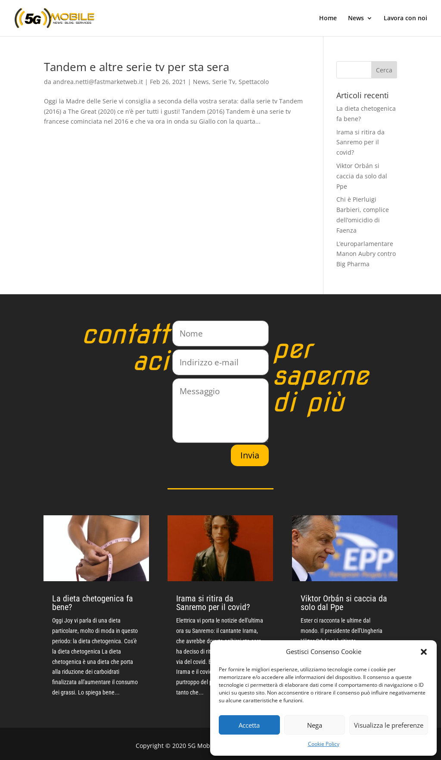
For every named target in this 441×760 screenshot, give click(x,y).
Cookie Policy (323, 744)
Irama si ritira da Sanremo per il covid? (360, 142)
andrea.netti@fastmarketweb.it (98, 82)
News (356, 18)
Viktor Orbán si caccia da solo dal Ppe (361, 176)
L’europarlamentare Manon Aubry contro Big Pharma (366, 254)
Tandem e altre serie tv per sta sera (136, 67)
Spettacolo (254, 82)
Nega (314, 725)
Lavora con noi (405, 18)
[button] (423, 652)
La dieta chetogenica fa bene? (92, 602)
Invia (249, 455)
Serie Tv (223, 82)
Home (328, 18)
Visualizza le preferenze (388, 725)
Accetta (249, 725)
